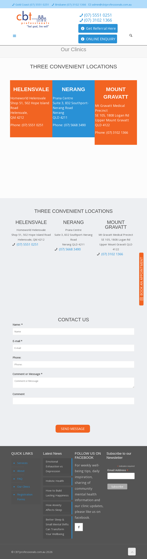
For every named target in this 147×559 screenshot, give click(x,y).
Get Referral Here (98, 28)
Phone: (17, 357)
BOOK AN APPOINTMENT (141, 279)
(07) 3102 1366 (95, 20)
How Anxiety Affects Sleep (54, 507)
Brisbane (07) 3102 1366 (70, 4)
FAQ (19, 478)
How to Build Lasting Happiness (57, 493)
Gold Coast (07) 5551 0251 (32, 4)
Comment (19, 394)
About (21, 471)
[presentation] (40, 415)
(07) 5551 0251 (95, 15)
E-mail (17, 341)
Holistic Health (55, 481)
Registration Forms (24, 497)
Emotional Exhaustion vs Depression (54, 466)
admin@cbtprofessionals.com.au (112, 4)
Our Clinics (23, 486)
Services (22, 463)
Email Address (117, 470)
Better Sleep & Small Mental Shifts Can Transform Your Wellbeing (57, 527)
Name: (18, 324)
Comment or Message (27, 374)
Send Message (73, 429)
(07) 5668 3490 (75, 125)
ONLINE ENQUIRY (97, 39)
